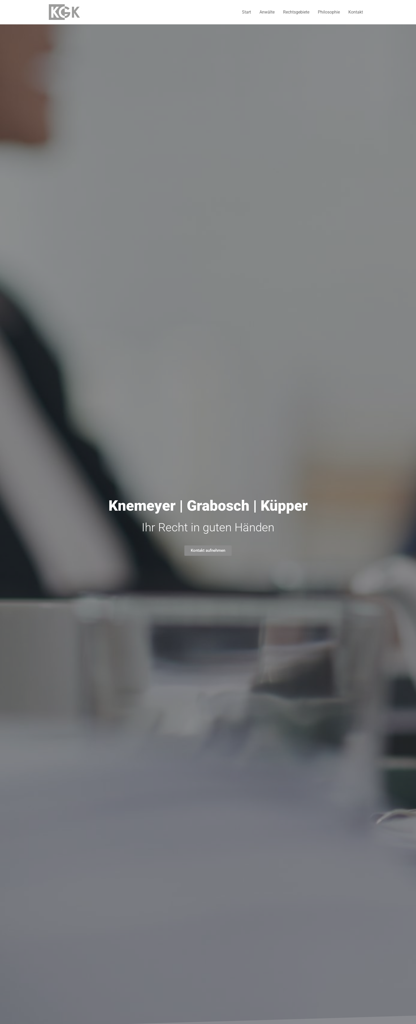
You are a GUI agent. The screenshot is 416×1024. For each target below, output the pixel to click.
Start (246, 12)
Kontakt (355, 12)
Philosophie (329, 12)
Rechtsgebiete (296, 12)
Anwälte (267, 12)
